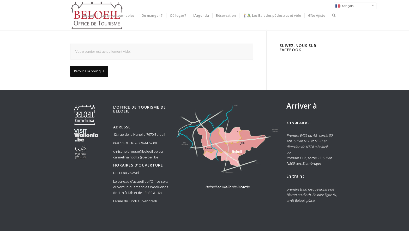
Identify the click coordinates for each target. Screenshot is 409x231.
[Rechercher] (334, 15)
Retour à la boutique (89, 71)
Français (344, 5)
